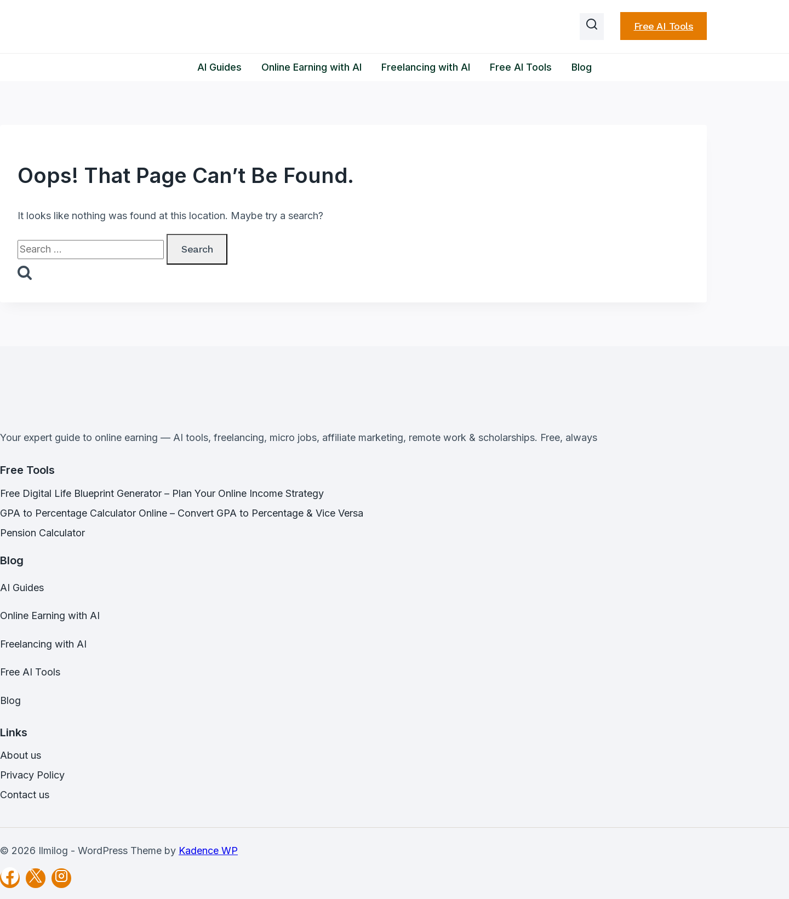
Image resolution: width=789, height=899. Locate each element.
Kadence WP (208, 850)
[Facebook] (10, 878)
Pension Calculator (42, 533)
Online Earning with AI (311, 67)
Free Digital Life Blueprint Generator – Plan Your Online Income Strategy (162, 493)
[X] (35, 878)
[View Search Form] (592, 27)
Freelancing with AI (425, 67)
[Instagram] (61, 878)
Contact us (24, 794)
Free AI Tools (664, 26)
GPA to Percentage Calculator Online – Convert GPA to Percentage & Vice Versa (181, 513)
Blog (581, 67)
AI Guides (219, 67)
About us (20, 755)
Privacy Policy (32, 775)
